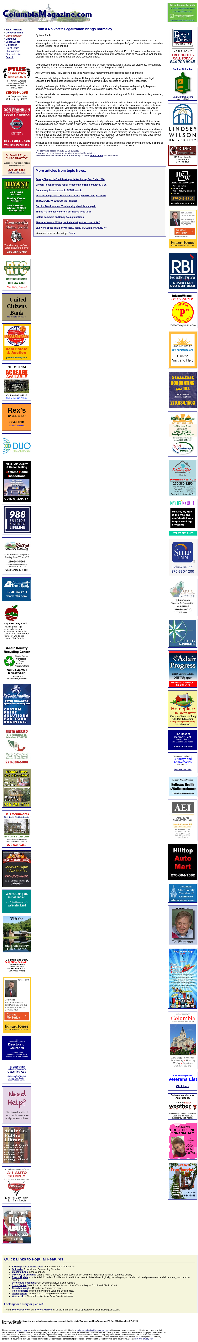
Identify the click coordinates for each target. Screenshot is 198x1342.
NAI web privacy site (144, 1339)
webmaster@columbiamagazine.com (92, 1330)
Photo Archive (13, 51)
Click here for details (17, 172)
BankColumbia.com (183, 97)
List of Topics (12, 48)
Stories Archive (13, 54)
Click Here (182, 1086)
